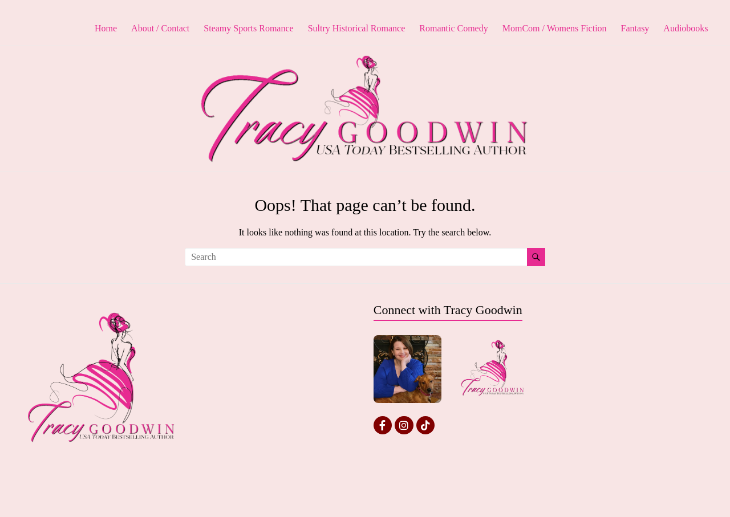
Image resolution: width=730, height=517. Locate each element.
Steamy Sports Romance (248, 28)
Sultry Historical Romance (356, 28)
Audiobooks (685, 28)
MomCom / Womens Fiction (554, 28)
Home (106, 28)
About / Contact (160, 28)
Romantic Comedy (453, 28)
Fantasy (635, 28)
